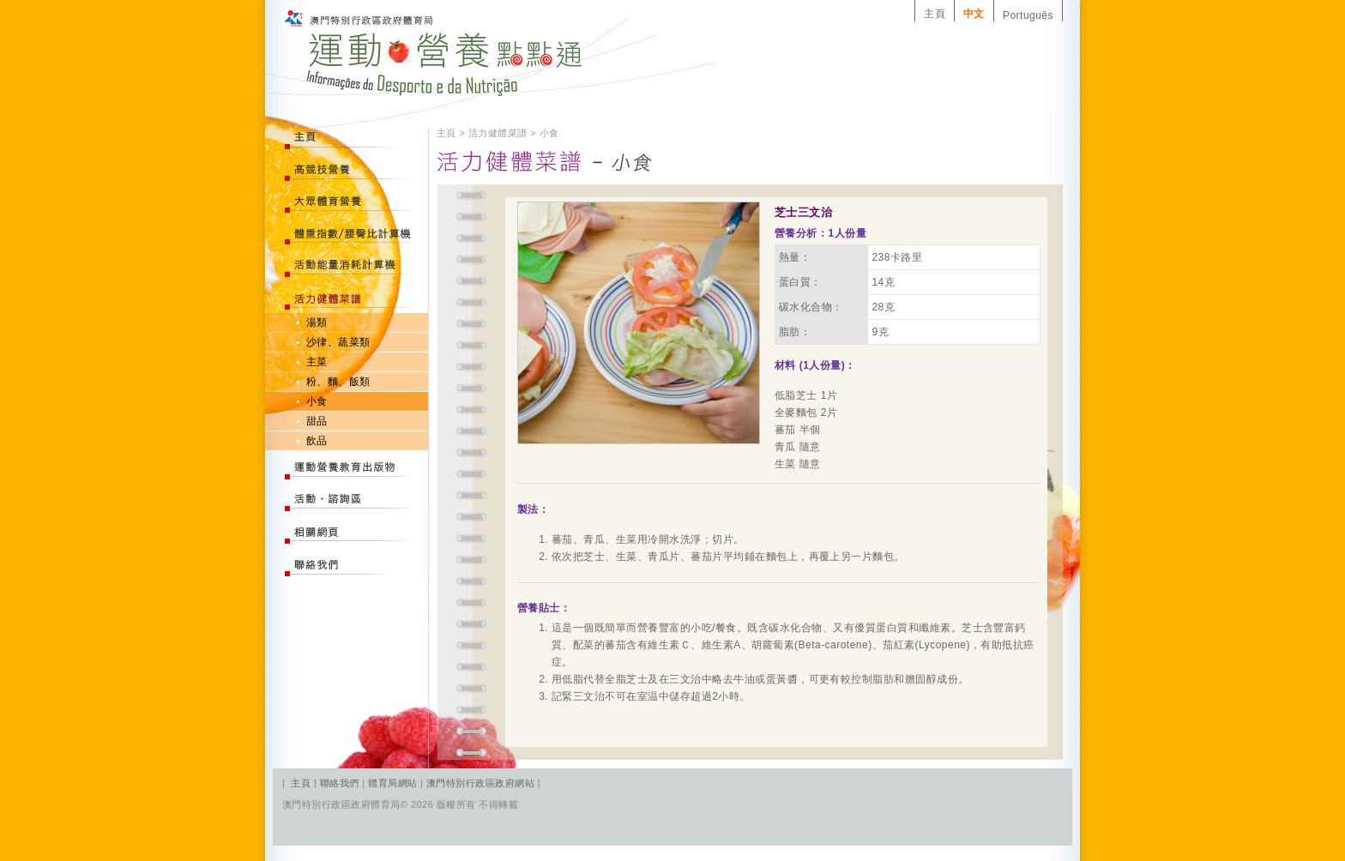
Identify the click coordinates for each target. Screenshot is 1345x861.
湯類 (317, 322)
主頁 (934, 14)
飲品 (317, 441)
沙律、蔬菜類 (338, 342)
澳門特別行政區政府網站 (480, 783)
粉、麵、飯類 (338, 382)
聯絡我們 (341, 783)
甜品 (317, 421)
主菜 (317, 362)
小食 (317, 401)
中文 (974, 14)
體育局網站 (392, 783)
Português (1028, 15)
